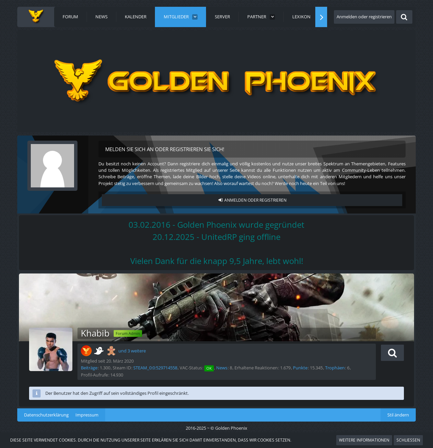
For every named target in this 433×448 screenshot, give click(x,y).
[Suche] (404, 17)
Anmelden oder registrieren (364, 17)
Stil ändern (398, 415)
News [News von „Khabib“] (221, 368)
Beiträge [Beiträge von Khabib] (89, 368)
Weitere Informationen (364, 440)
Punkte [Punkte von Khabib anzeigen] (300, 368)
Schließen (408, 440)
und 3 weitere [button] (132, 351)
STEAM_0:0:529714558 (155, 368)
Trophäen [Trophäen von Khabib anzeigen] (335, 368)
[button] (392, 353)
